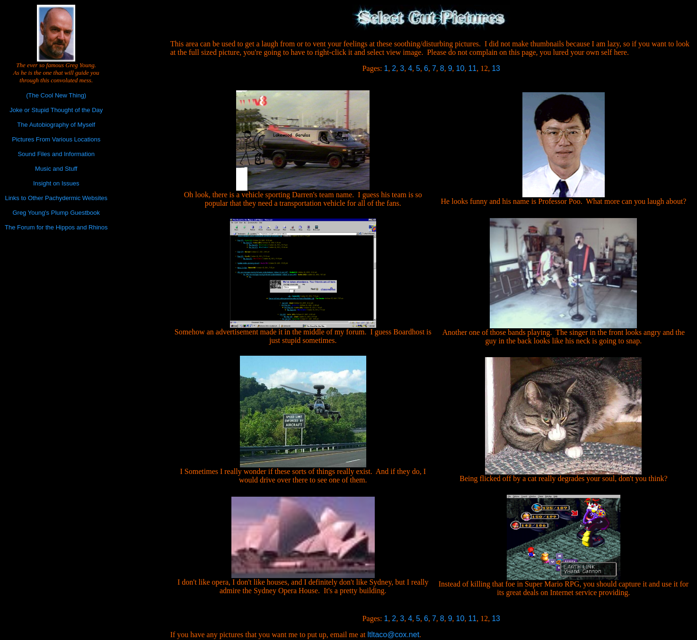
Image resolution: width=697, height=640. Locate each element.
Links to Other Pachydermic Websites (56, 198)
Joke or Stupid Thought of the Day (56, 110)
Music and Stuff (56, 168)
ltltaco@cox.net (393, 635)
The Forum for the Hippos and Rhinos (56, 227)
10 (460, 68)
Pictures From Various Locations (56, 139)
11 (472, 68)
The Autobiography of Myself (56, 124)
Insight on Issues (56, 183)
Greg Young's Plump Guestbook (56, 212)
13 (496, 68)
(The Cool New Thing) (56, 95)
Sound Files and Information (56, 154)
